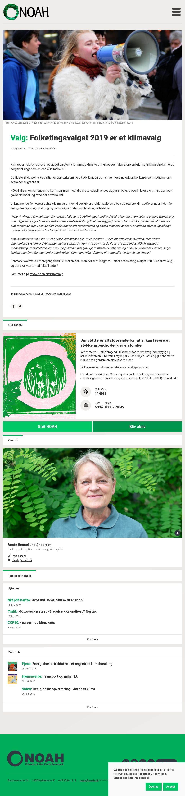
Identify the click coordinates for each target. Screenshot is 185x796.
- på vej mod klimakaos (31, 622)
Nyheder (13, 588)
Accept (170, 786)
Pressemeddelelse (46, 148)
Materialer (15, 652)
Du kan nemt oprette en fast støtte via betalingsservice (114, 367)
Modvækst (59, 294)
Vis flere (92, 639)
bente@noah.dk (22, 560)
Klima (29, 294)
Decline (153, 786)
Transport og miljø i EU (50, 676)
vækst (49, 294)
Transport (39, 294)
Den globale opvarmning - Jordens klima (58, 689)
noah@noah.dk (89, 780)
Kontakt (13, 440)
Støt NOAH (47, 426)
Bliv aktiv (137, 426)
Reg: (97, 403)
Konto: (108, 403)
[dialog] (146, 779)
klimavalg (19, 294)
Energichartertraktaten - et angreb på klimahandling (67, 664)
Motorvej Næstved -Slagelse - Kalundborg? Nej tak (52, 611)
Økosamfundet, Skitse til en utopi (45, 600)
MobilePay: (100, 389)
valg (68, 294)
